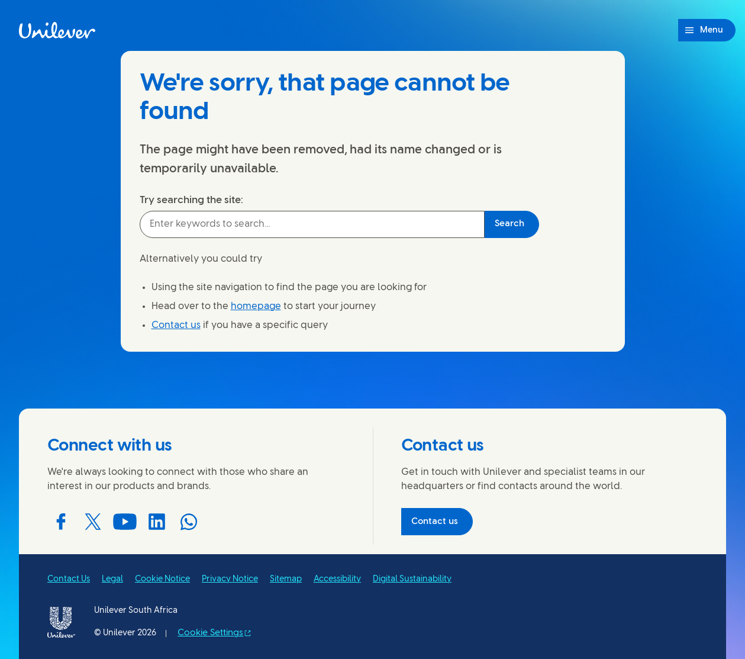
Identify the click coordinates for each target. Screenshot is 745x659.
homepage (256, 306)
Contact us (176, 325)
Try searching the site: (191, 200)
